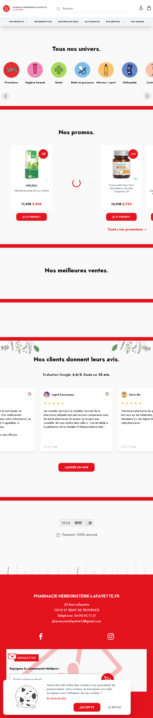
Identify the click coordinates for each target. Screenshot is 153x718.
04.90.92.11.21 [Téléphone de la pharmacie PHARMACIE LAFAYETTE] (84, 618)
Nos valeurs (137, 21)
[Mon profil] (141, 8)
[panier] (149, 8)
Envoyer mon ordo (68, 21)
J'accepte (87, 707)
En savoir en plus (56, 698)
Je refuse (114, 707)
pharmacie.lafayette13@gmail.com (76, 624)
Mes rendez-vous (43, 21)
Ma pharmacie (92, 21)
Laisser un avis (76, 467)
